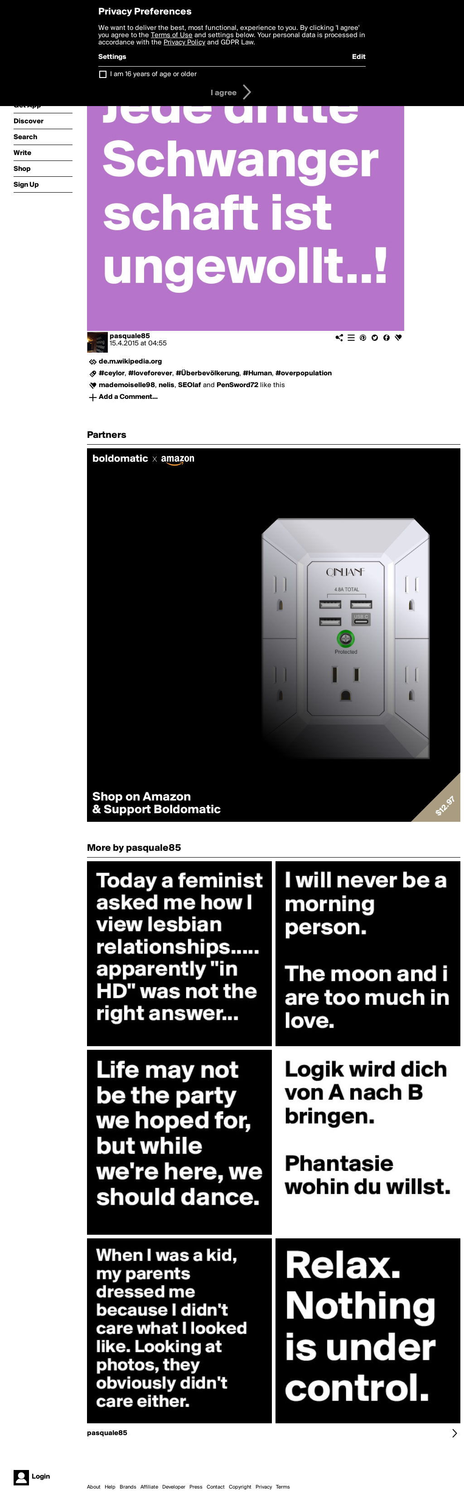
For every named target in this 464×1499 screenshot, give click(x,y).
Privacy (264, 1487)
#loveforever (150, 373)
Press (196, 1487)
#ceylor (112, 373)
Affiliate (149, 1487)
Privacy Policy (184, 42)
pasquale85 (130, 336)
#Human (257, 373)
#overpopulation (304, 373)
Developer (173, 1487)
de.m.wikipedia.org (130, 361)
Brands (128, 1487)
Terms (283, 1487)
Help (110, 1487)
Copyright (240, 1487)
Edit (359, 57)
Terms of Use (172, 35)
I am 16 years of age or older (153, 74)
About (94, 1487)
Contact (216, 1487)
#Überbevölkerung (207, 373)
